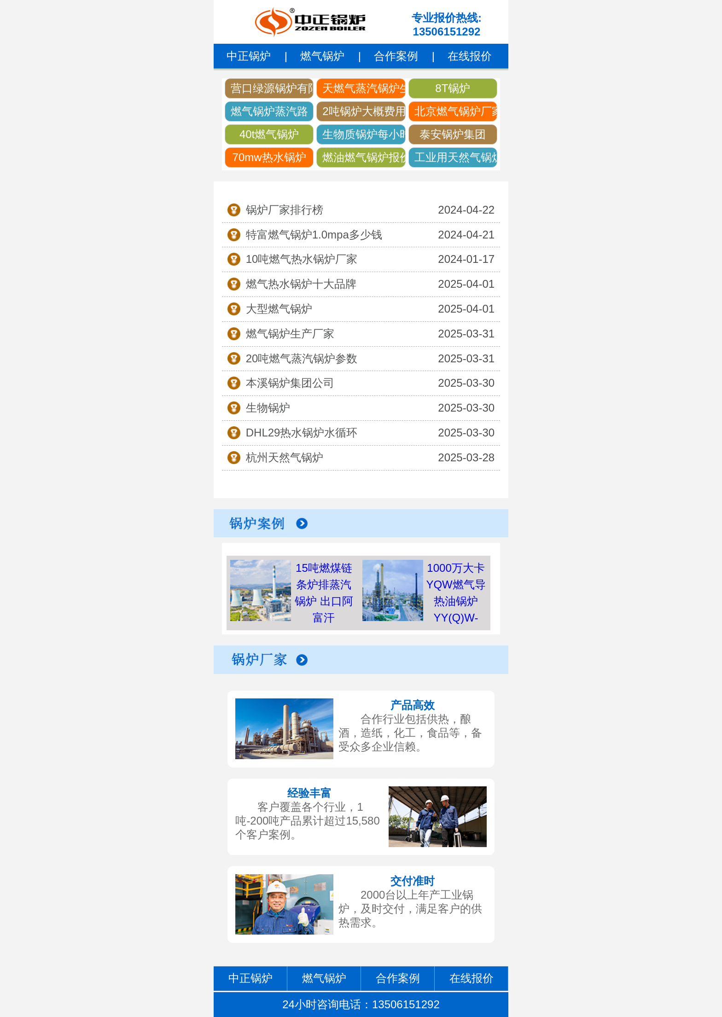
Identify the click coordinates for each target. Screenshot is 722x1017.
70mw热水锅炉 (269, 157)
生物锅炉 (268, 407)
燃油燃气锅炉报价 (363, 157)
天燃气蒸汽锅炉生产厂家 (363, 88)
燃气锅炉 (322, 56)
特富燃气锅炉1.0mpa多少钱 (314, 234)
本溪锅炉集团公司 (290, 383)
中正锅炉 (249, 56)
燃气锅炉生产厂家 (290, 333)
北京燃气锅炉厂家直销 (455, 111)
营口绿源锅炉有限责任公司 (272, 88)
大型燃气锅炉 (279, 308)
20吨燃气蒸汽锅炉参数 (302, 358)
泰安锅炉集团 (452, 134)
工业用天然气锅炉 (455, 157)
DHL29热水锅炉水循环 (302, 432)
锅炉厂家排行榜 (284, 209)
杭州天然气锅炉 (284, 457)
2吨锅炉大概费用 (363, 111)
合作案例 (396, 56)
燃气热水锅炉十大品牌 (301, 284)
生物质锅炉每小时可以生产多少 (363, 134)
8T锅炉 (452, 88)
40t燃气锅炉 (269, 134)
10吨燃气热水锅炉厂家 (302, 259)
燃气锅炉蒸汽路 (269, 111)
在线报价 (470, 56)
